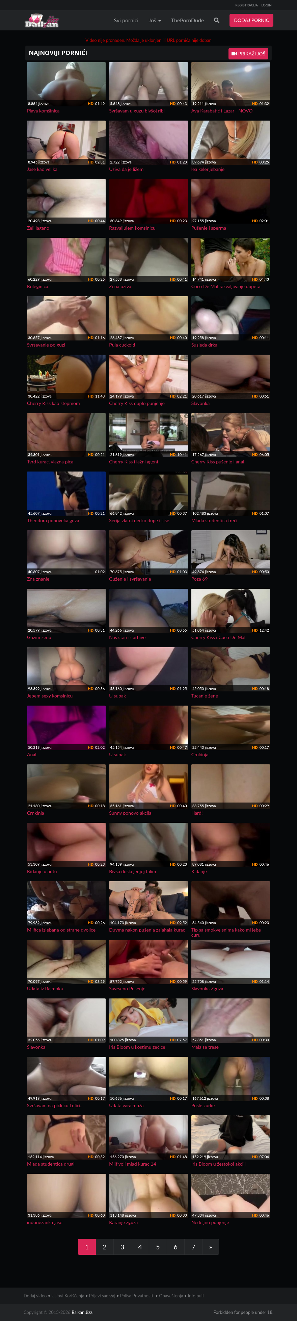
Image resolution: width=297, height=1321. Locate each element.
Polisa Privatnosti (136, 1295)
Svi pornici (126, 20)
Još (154, 20)
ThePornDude (187, 20)
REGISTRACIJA (246, 5)
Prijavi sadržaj (102, 1295)
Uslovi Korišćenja (68, 1295)
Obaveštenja (171, 1295)
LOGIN (266, 5)
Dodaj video (35, 1295)
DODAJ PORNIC (251, 20)
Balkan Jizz (82, 1312)
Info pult (196, 1295)
